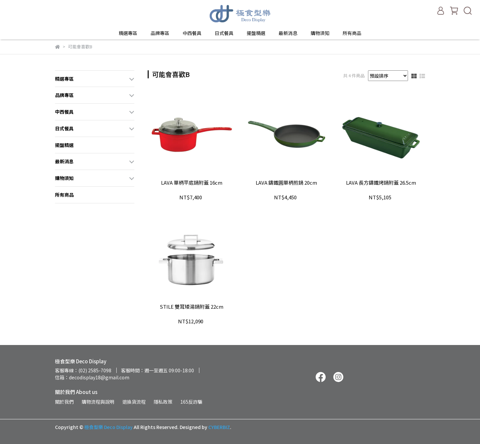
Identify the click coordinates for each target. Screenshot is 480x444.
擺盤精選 (256, 33)
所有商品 (352, 33)
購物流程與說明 (98, 401)
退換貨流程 (134, 401)
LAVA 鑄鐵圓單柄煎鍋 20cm (286, 183)
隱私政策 (163, 401)
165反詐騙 (191, 401)
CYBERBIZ (219, 427)
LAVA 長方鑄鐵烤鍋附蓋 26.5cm (381, 183)
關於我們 (64, 401)
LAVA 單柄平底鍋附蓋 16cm (191, 183)
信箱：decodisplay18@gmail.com (92, 377)
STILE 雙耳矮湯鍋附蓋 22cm (191, 307)
